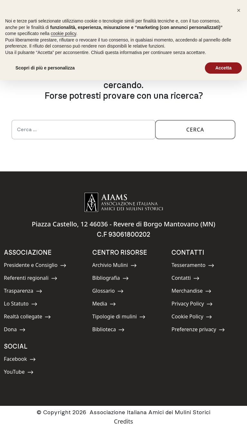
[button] (238, 10)
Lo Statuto (20, 304)
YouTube (18, 373)
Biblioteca (108, 330)
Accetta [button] (223, 67)
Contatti (185, 279)
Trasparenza (23, 292)
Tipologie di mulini (119, 317)
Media (106, 304)
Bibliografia (110, 279)
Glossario (108, 292)
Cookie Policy (191, 317)
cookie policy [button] (63, 33)
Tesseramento (192, 266)
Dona (18, 330)
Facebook (20, 360)
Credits (123, 421)
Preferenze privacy (198, 330)
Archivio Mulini (114, 266)
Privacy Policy (192, 304)
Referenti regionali (30, 279)
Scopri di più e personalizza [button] (45, 67)
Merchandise (191, 292)
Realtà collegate (27, 317)
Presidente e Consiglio (35, 266)
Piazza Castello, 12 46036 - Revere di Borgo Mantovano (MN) (123, 224)
